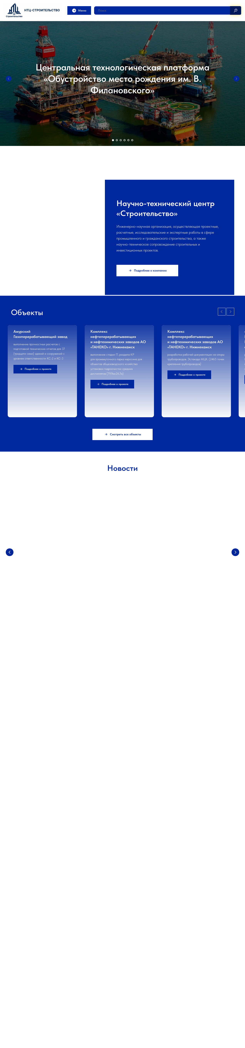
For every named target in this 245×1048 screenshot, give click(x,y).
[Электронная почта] (14, 898)
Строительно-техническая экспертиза (205, 995)
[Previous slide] (222, 658)
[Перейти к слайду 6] (132, 140)
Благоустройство (135, 1001)
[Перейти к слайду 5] (128, 140)
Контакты (16, 1014)
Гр (127, 995)
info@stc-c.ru (137, 1032)
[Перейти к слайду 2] (117, 140)
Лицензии (16, 1007)
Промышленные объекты (140, 989)
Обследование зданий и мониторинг (204, 989)
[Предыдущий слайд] (9, 79)
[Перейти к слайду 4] (124, 140)
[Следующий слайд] (236, 79)
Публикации (75, 1005)
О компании (18, 989)
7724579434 (104, 1032)
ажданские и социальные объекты (148, 995)
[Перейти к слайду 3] (121, 140)
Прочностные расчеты (81, 1000)
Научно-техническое (80, 993)
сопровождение (101, 993)
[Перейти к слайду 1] (113, 140)
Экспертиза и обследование (206, 983)
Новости (16, 1001)
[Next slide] (230, 658)
